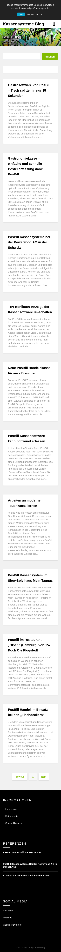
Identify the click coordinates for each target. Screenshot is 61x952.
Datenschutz (11, 816)
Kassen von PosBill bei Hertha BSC (22, 852)
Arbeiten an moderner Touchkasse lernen (26, 875)
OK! (21, 14)
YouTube (7, 917)
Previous (19, 776)
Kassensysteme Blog (23, 24)
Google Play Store (12, 924)
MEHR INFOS (34, 14)
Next (43, 776)
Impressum (11, 809)
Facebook (8, 910)
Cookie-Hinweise (13, 823)
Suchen (50, 56)
